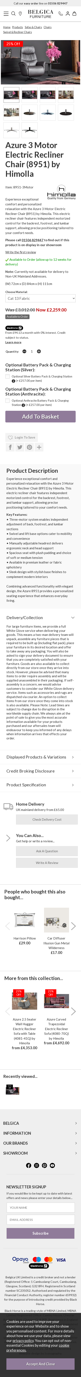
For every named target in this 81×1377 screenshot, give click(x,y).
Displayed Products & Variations (36, 756)
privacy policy (23, 1341)
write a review (47, 863)
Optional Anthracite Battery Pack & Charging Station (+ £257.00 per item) (40, 403)
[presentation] (7, 926)
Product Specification (26, 784)
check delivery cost (47, 819)
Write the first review (20, 252)
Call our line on (40, 3)
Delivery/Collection (24, 617)
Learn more (13, 342)
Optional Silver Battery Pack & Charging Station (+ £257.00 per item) (42, 379)
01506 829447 (32, 240)
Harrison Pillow (24, 938)
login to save (21, 437)
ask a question (47, 851)
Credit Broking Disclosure (30, 770)
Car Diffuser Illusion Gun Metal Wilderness (56, 943)
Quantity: (12, 351)
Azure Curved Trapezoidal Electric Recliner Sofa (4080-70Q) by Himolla (56, 1028)
